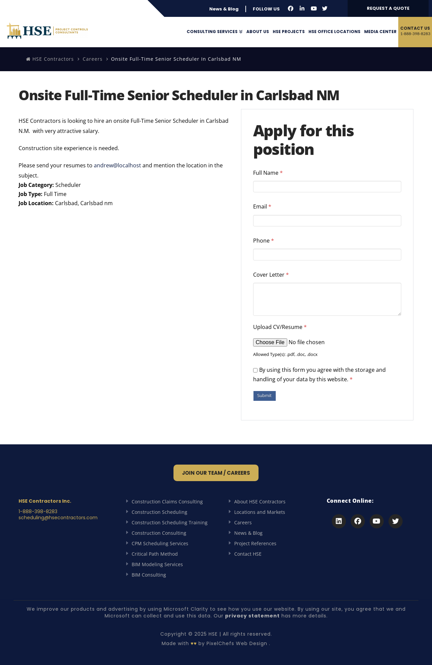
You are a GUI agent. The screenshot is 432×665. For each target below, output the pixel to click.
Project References (255, 543)
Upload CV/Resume (280, 327)
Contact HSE (248, 554)
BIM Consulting (149, 575)
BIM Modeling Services (157, 564)
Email (262, 206)
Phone (263, 240)
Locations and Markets (259, 512)
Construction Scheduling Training (170, 522)
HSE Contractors (50, 59)
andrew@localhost (117, 165)
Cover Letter (271, 274)
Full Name (268, 172)
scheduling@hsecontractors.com (58, 518)
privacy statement (252, 615)
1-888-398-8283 (38, 511)
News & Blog (224, 9)
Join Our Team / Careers (216, 472)
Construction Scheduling (159, 512)
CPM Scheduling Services (160, 543)
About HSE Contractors (260, 501)
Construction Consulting (159, 533)
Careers (93, 59)
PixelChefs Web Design (237, 643)
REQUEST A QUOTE (388, 8)
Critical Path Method (155, 554)
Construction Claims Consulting (167, 501)
